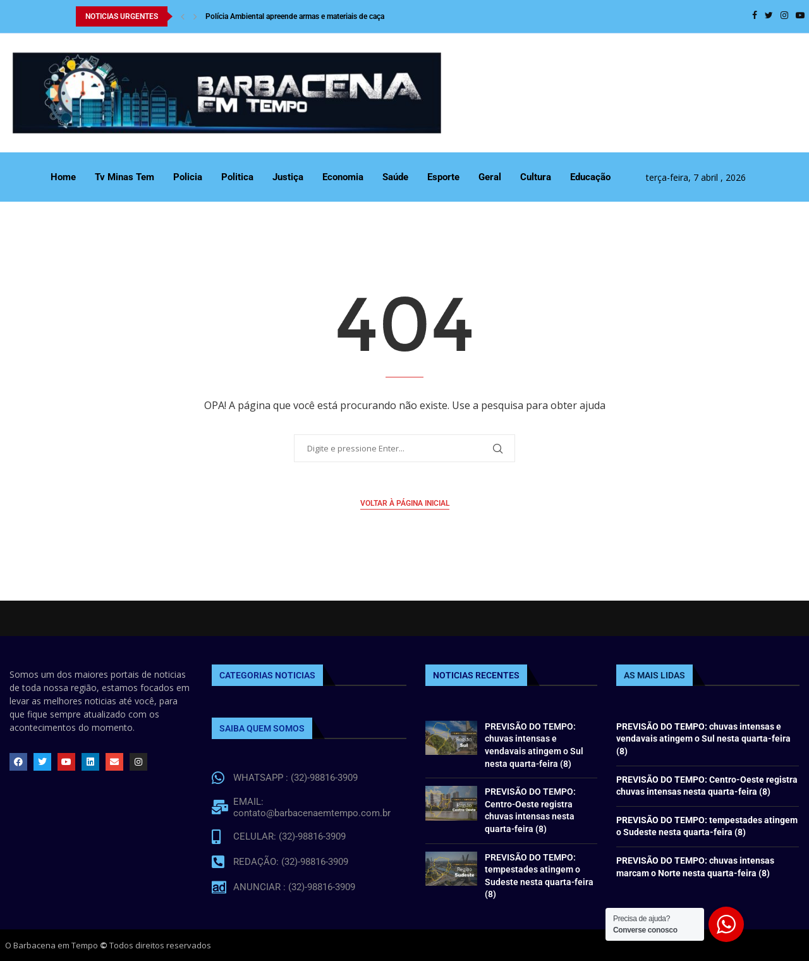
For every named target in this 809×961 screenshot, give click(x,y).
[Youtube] (800, 16)
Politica (237, 177)
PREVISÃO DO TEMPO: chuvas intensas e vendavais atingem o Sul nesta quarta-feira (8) (703, 738)
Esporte (443, 177)
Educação (590, 177)
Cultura (535, 177)
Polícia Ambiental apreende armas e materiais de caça (294, 16)
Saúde (395, 177)
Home (63, 177)
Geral (489, 177)
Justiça (287, 177)
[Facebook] (754, 16)
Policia (187, 177)
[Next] (195, 16)
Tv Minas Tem (124, 177)
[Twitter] (769, 16)
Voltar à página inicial (404, 503)
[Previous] (183, 16)
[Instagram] (784, 16)
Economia (342, 177)
